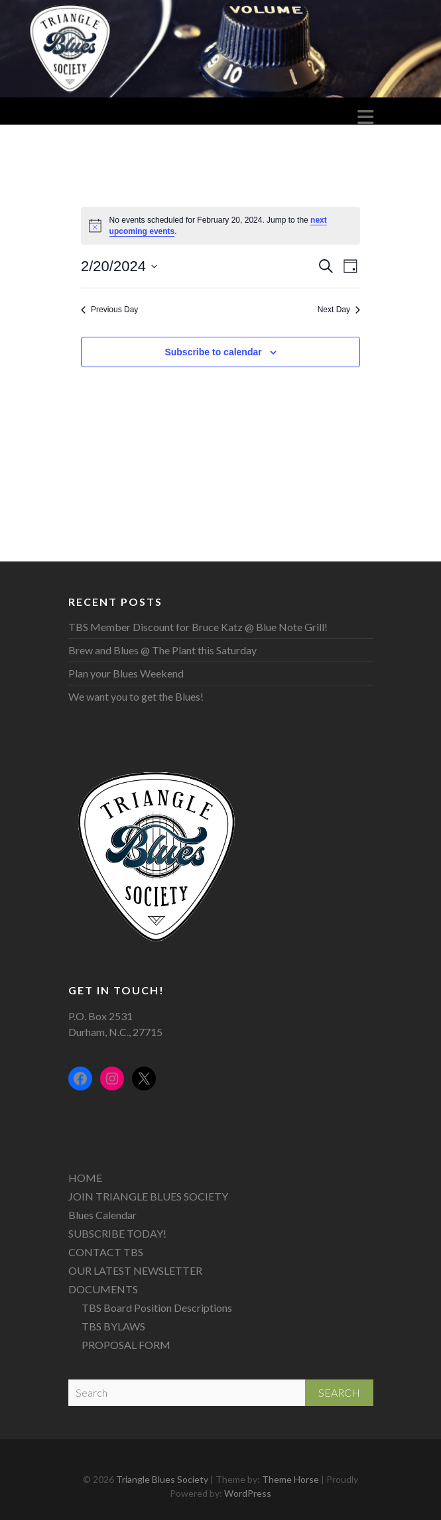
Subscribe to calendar (212, 352)
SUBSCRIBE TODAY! (117, 1233)
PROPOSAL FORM (126, 1344)
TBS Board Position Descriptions (157, 1307)
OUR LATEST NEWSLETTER (135, 1270)
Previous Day (109, 309)
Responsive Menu (365, 117)
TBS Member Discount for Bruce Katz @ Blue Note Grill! (198, 626)
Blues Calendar (102, 1214)
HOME (85, 1177)
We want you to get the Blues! (136, 696)
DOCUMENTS (103, 1289)
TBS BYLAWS (113, 1326)
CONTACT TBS (105, 1252)
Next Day (339, 309)
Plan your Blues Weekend (126, 673)
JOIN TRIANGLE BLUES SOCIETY (148, 1196)
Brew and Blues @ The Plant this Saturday (162, 650)
